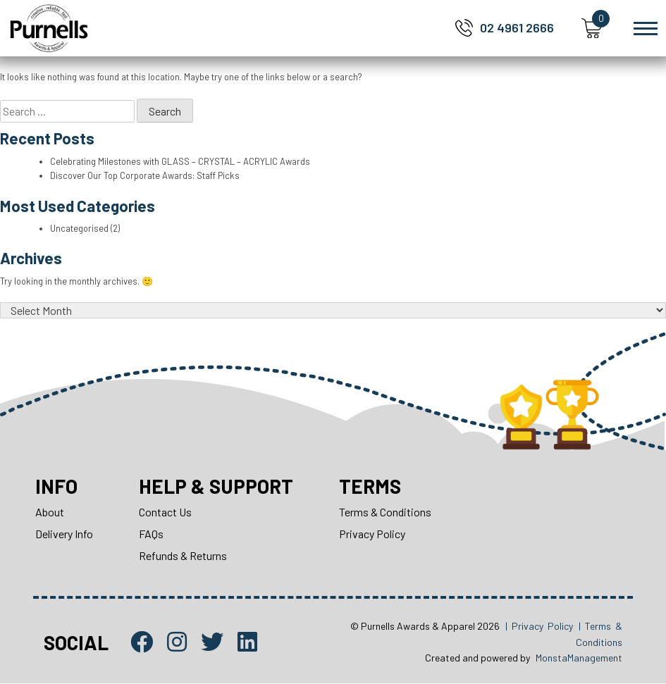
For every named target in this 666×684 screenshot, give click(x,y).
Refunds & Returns (183, 555)
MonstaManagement (579, 658)
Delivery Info (64, 533)
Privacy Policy (373, 533)
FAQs (151, 533)
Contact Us (165, 511)
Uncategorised (79, 228)
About (49, 511)
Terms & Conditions (386, 511)
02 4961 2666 (517, 27)
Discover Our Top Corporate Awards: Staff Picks (146, 175)
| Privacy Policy (539, 626)
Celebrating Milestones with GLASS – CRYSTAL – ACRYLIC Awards (180, 161)
